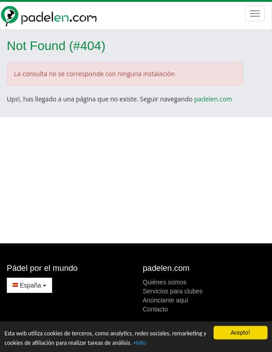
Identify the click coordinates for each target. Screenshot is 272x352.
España (29, 285)
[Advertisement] (136, 180)
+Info (139, 343)
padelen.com (213, 99)
